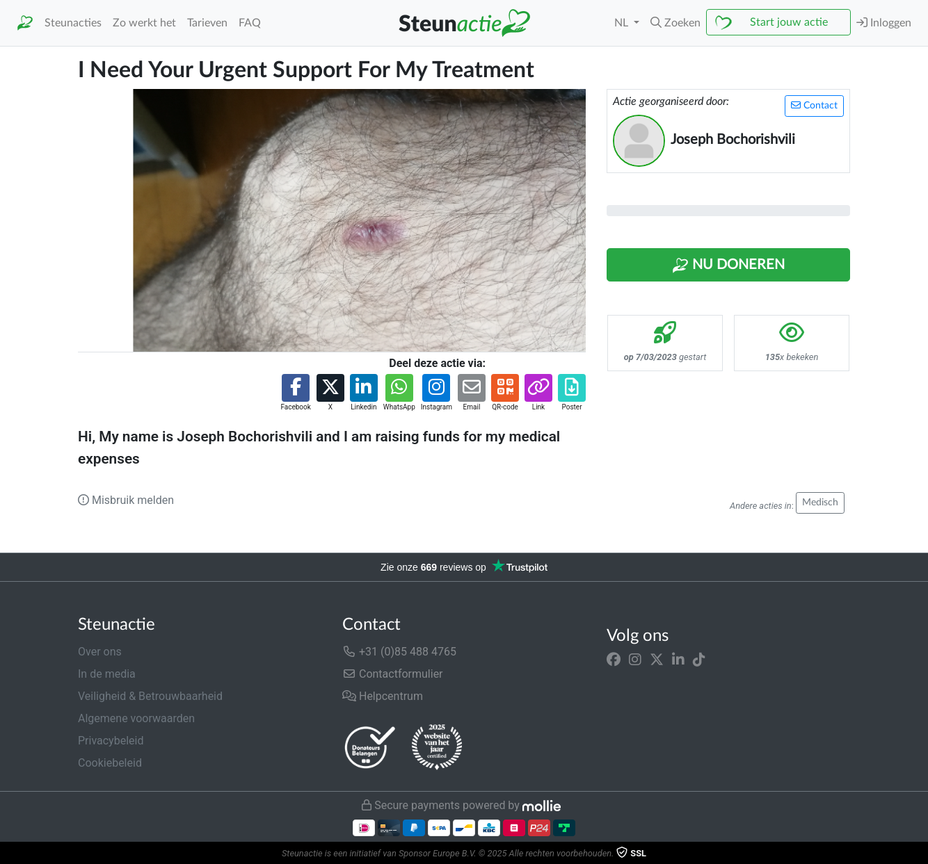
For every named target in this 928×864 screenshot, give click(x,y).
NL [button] (622, 22)
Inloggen (883, 22)
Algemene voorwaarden (136, 718)
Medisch (820, 502)
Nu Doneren (728, 265)
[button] (675, 23)
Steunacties (73, 22)
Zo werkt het (144, 22)
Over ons (100, 651)
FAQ (250, 22)
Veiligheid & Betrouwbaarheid (150, 696)
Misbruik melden (126, 500)
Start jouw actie (789, 22)
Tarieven (207, 22)
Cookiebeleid (110, 762)
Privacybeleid (110, 740)
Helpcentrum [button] (382, 696)
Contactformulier (392, 673)
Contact (814, 105)
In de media (107, 673)
